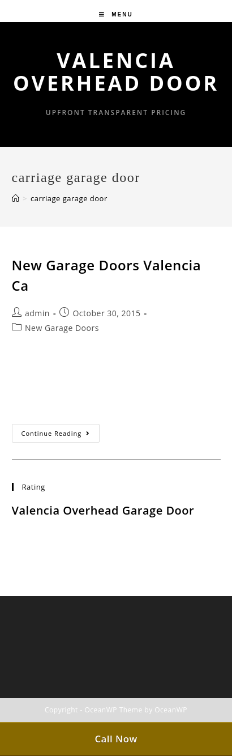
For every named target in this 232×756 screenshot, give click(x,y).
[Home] (16, 198)
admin (37, 313)
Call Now (115, 738)
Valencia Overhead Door (116, 71)
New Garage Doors (62, 327)
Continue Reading (61, 435)
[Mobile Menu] (115, 14)
